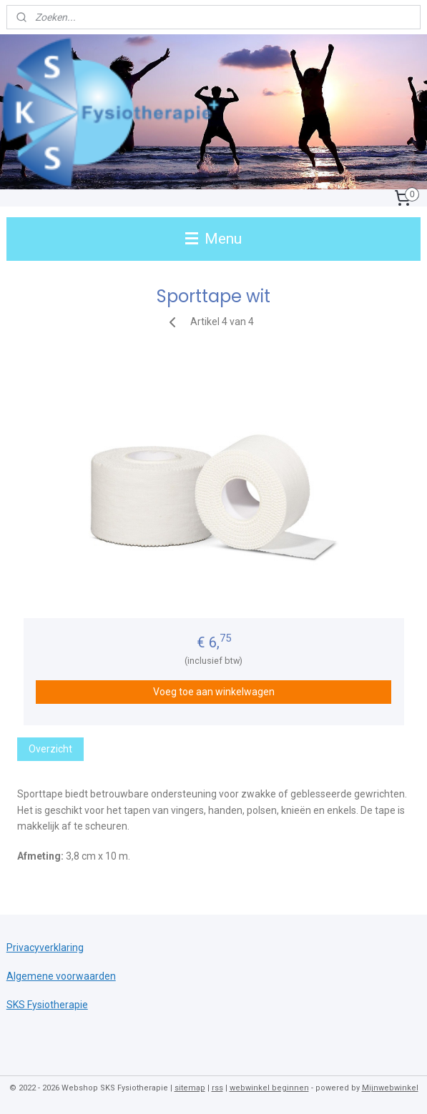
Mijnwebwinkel (390, 1088)
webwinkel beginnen (269, 1088)
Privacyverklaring (45, 947)
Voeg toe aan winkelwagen (214, 691)
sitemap (190, 1088)
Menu (213, 238)
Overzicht (50, 749)
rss (217, 1088)
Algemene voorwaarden (61, 976)
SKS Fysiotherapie (47, 1004)
